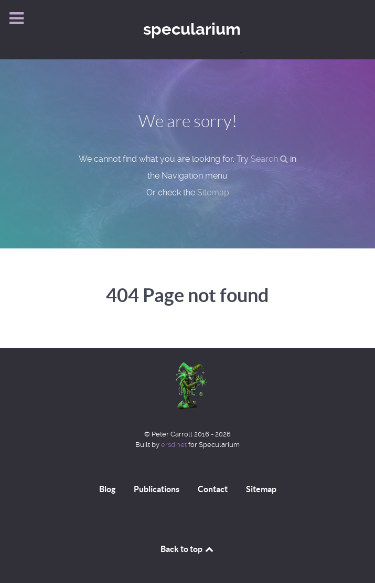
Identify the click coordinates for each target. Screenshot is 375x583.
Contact (213, 489)
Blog (107, 489)
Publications (156, 489)
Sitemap (213, 192)
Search (269, 159)
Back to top (187, 549)
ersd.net (174, 445)
